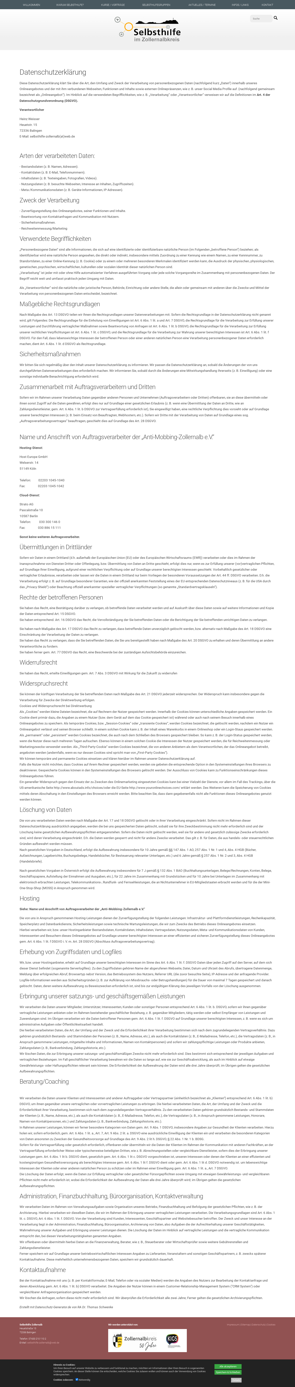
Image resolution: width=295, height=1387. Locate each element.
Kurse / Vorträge (113, 4)
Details (236, 1380)
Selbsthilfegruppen (156, 4)
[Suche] (261, 18)
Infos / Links (240, 4)
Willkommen (31, 4)
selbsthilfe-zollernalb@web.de (43, 1342)
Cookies (271, 1324)
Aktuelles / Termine (202, 4)
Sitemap (245, 1324)
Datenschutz (258, 1324)
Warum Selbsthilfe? (70, 4)
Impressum (233, 1324)
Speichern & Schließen (228, 1372)
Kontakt (267, 4)
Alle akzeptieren (228, 1366)
